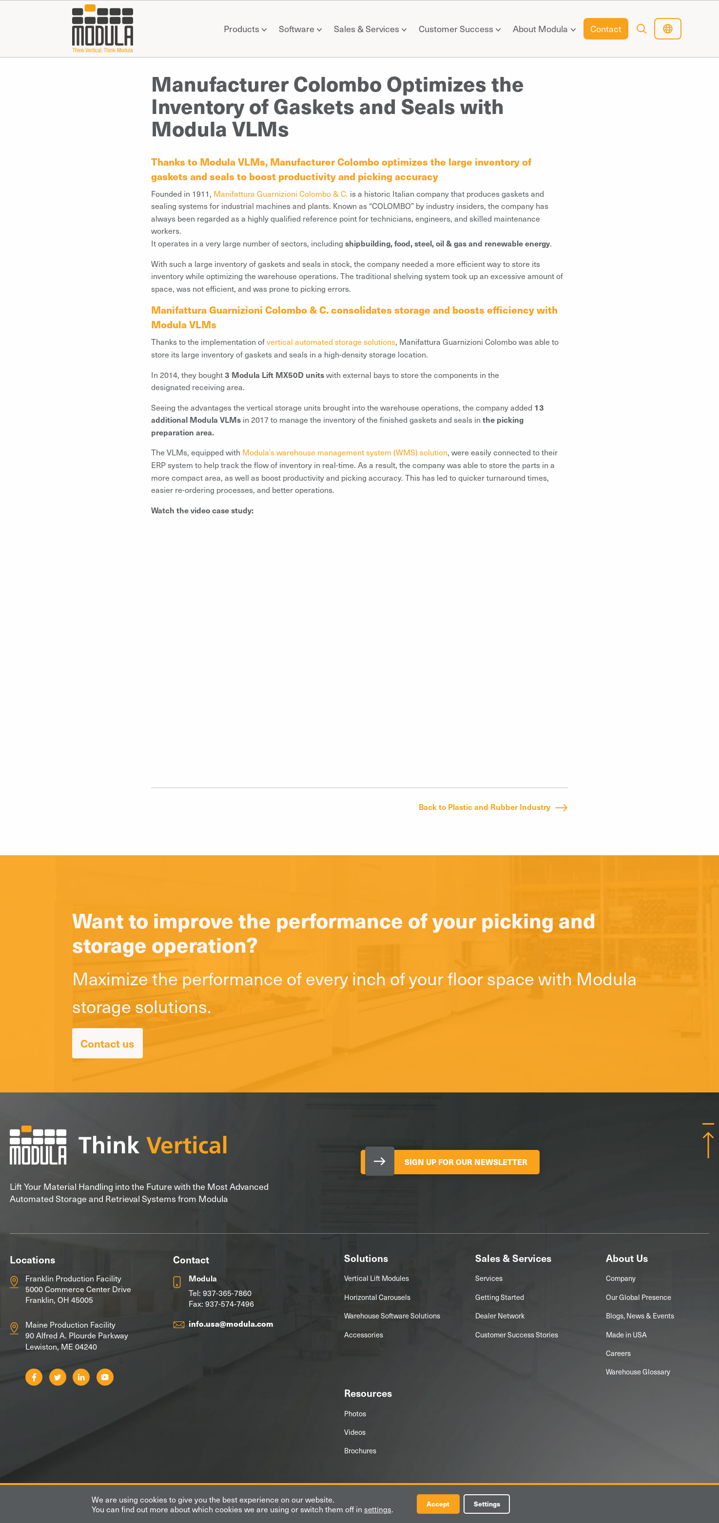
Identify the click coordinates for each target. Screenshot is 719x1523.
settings (378, 1509)
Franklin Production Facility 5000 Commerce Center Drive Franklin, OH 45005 (78, 1289)
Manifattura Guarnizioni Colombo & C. (281, 193)
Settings (490, 1504)
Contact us (107, 1043)
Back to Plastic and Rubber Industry (484, 806)
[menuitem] (243, 28)
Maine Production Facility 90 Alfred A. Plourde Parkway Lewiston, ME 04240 (76, 1335)
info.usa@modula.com (231, 1323)
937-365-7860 (227, 1292)
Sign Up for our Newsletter (470, 1162)
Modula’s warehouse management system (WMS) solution (344, 452)
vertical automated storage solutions (331, 341)
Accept (439, 1504)
